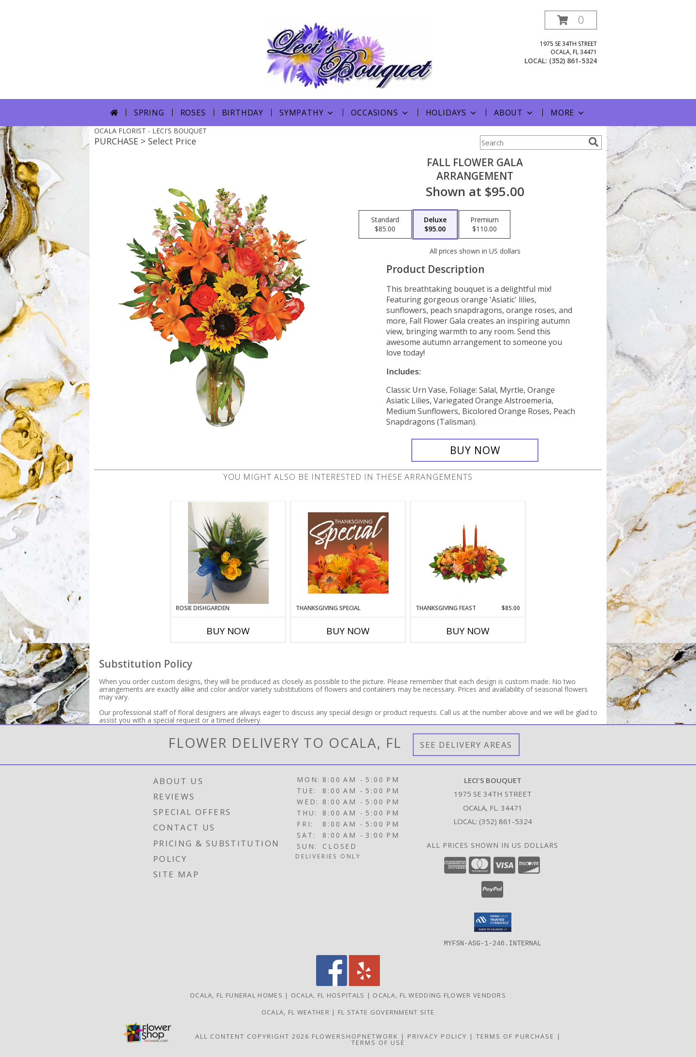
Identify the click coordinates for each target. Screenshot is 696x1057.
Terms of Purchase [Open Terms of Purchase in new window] (515, 1035)
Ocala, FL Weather (295, 1011)
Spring (149, 112)
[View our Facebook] (331, 982)
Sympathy (307, 112)
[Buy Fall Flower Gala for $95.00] (474, 450)
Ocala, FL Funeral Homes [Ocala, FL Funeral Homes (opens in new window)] (236, 994)
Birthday (242, 112)
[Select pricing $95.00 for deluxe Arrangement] (435, 225)
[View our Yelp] (364, 982)
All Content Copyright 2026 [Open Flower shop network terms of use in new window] (252, 1035)
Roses (193, 112)
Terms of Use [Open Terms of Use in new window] (378, 1042)
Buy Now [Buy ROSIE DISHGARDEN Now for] (228, 631)
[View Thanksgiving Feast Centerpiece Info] (468, 552)
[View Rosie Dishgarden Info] (228, 552)
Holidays (452, 112)
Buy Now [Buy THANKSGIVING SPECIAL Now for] (348, 631)
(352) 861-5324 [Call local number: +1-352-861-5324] (573, 60)
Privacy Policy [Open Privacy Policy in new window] (437, 1035)
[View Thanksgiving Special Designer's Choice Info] (348, 552)
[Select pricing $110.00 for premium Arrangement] (484, 225)
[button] (571, 20)
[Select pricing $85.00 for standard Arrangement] (385, 225)
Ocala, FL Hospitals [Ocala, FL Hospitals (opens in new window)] (328, 994)
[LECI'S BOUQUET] (349, 54)
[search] (593, 142)
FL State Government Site (386, 1011)
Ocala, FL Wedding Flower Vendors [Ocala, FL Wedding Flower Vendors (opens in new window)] (439, 994)
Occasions (380, 112)
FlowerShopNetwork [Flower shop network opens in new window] (355, 1035)
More (568, 112)
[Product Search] (532, 142)
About (514, 112)
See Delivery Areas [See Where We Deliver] (466, 744)
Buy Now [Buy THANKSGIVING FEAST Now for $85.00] (468, 631)
